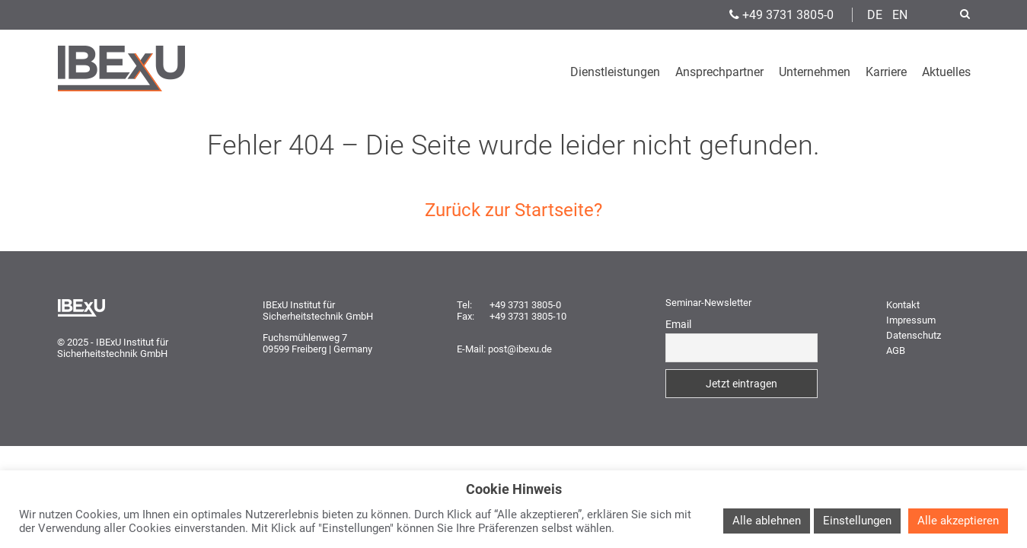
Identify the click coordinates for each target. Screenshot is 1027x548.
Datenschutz (913, 335)
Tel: (464, 305)
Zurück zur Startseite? (513, 210)
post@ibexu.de (520, 349)
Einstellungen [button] (857, 520)
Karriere (886, 72)
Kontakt (903, 305)
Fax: (465, 316)
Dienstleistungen (615, 72)
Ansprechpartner (719, 72)
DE (874, 15)
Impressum (911, 320)
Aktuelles (946, 72)
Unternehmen (814, 72)
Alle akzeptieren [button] (958, 520)
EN (899, 15)
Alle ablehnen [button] (766, 520)
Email (678, 324)
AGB (895, 350)
